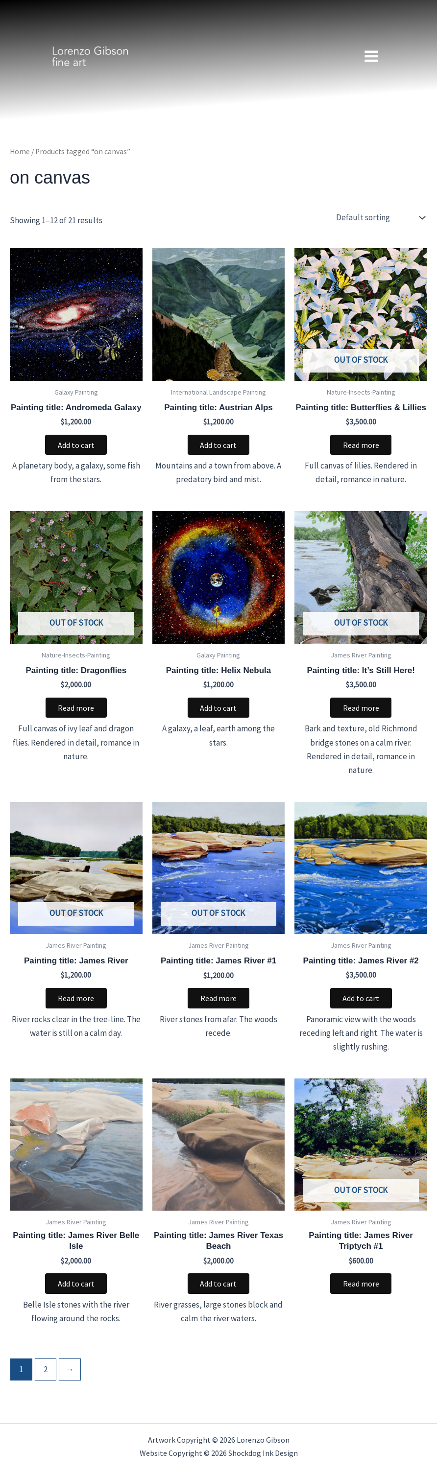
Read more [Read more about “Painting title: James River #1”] (218, 1001)
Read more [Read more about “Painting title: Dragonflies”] (76, 709)
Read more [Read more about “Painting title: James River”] (76, 1001)
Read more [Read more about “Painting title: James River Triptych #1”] (361, 1287)
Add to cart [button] (76, 445)
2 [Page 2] (46, 1373)
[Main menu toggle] (371, 56)
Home (20, 151)
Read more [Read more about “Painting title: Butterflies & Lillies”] (361, 445)
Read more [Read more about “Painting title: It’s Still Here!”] (361, 709)
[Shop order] (379, 218)
